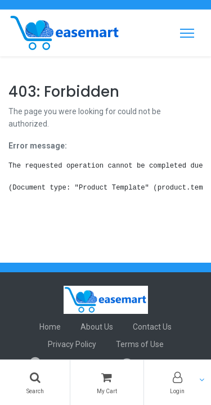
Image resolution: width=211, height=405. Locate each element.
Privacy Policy (72, 344)
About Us (96, 326)
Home (50, 326)
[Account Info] (177, 382)
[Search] (35, 382)
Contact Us (152, 326)
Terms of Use (140, 344)
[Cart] (106, 382)
